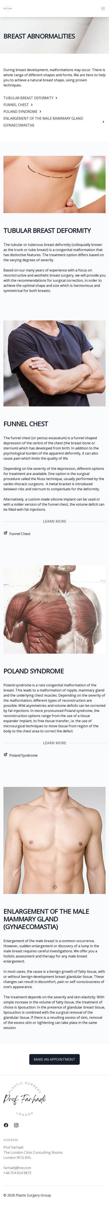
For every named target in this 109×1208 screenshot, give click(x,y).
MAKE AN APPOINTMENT (54, 1059)
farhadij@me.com (17, 1167)
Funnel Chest (16, 533)
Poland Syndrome (20, 755)
